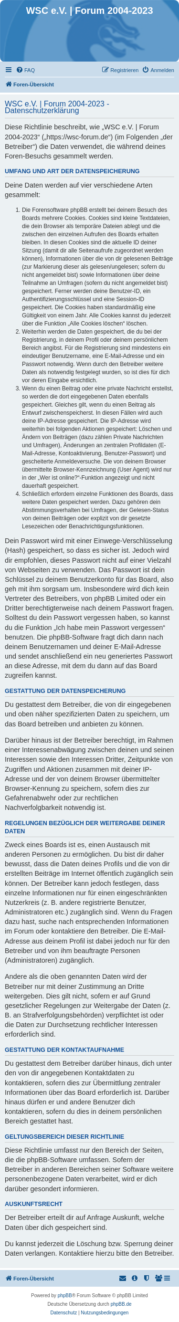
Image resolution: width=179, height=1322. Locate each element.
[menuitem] (25, 70)
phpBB (65, 1295)
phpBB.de (121, 1304)
